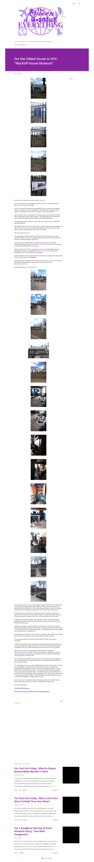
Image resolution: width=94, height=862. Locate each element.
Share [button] (71, 78)
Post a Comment (22, 790)
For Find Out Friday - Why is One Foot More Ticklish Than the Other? (36, 800)
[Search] (73, 3)
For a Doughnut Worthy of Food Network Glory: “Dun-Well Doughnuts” (33, 831)
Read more (55, 790)
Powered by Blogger (47, 858)
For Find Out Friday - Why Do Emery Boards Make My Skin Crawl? (35, 770)
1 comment (21, 853)
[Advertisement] (36, 747)
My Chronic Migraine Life (20, 44)
